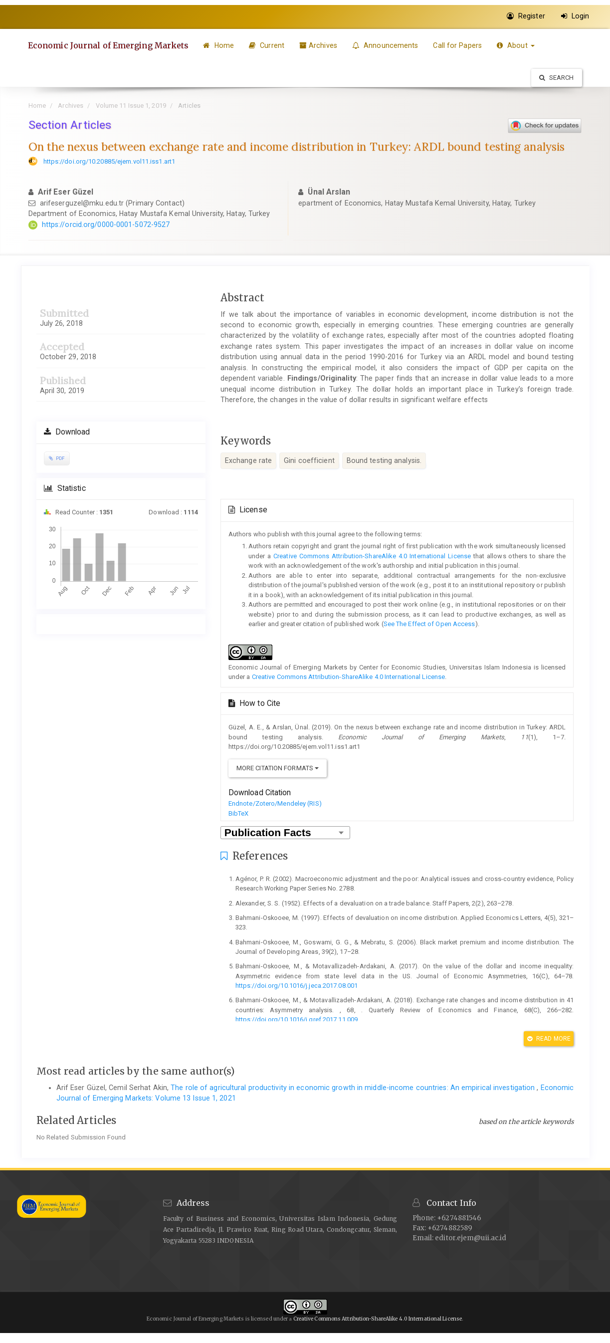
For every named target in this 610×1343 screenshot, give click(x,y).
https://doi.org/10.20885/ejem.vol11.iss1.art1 (109, 161)
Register (526, 16)
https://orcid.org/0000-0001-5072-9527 (106, 224)
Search (556, 77)
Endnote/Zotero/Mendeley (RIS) (275, 803)
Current (268, 45)
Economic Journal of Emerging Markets (109, 45)
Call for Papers (459, 45)
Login (575, 16)
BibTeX (238, 813)
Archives (320, 45)
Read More (549, 1038)
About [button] (518, 45)
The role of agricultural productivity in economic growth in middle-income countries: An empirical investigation (354, 1088)
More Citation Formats (277, 768)
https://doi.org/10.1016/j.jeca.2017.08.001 (296, 985)
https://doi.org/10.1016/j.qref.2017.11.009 (296, 1019)
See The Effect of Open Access (429, 624)
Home (220, 45)
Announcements (387, 45)
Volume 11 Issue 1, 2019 (131, 105)
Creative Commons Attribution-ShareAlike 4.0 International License (372, 556)
